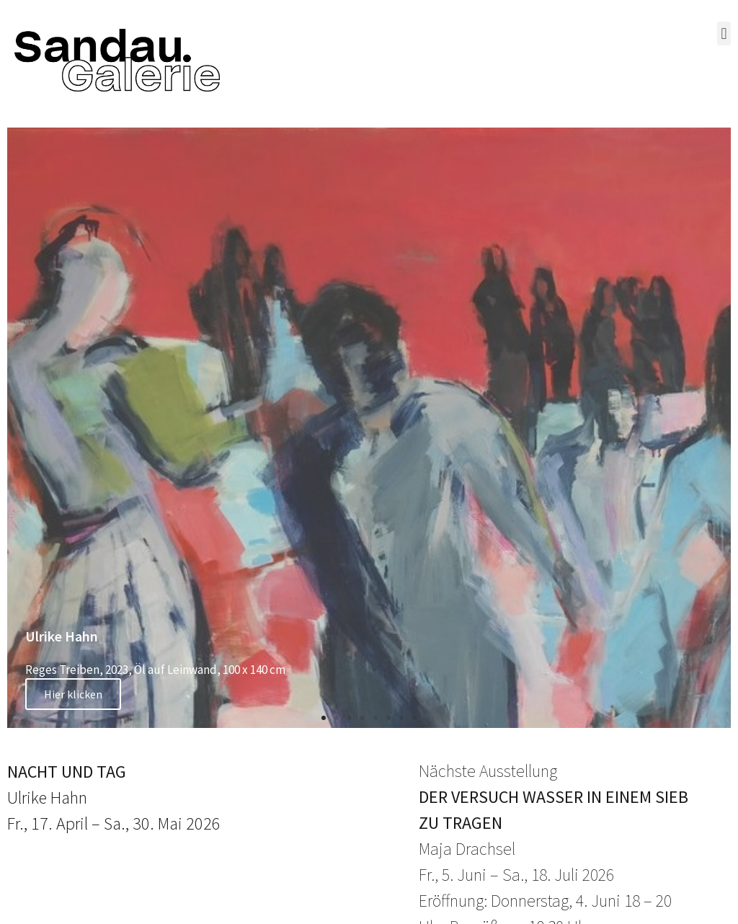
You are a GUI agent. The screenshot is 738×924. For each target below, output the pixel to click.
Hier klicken (73, 694)
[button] (724, 33)
